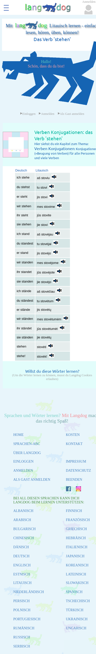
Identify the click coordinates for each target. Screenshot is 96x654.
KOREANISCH (77, 565)
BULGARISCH (24, 529)
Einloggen (28, 114)
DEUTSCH (21, 556)
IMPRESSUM (76, 461)
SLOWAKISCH (77, 583)
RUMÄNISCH (23, 628)
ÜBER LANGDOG (27, 453)
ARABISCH (22, 520)
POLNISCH (21, 610)
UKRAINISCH (76, 619)
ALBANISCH (23, 511)
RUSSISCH (21, 637)
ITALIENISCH (76, 547)
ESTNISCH (21, 574)
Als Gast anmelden (71, 114)
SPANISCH (74, 592)
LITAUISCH (22, 583)
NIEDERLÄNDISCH (28, 592)
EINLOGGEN (23, 461)
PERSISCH (21, 601)
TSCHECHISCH (78, 601)
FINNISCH (74, 511)
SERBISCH (21, 646)
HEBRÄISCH (76, 538)
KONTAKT (74, 444)
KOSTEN (73, 435)
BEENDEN (74, 479)
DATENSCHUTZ (78, 470)
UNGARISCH (76, 628)
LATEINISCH (76, 574)
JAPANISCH (75, 556)
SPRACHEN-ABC (26, 444)
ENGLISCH (22, 565)
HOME (18, 435)
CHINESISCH (23, 538)
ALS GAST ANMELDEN (31, 479)
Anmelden (46, 114)
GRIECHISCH (76, 529)
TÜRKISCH (74, 610)
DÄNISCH (21, 547)
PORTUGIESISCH (26, 619)
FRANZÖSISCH (78, 520)
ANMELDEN (23, 470)
